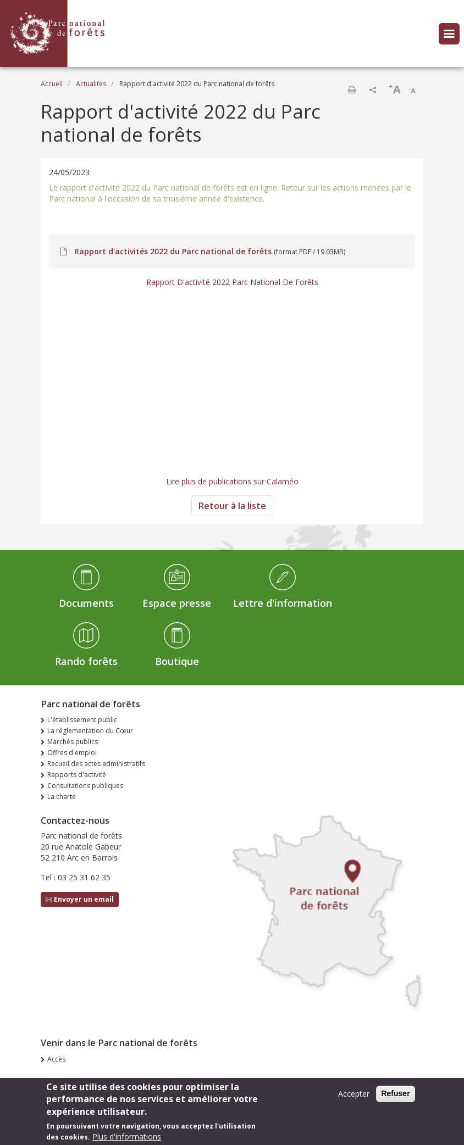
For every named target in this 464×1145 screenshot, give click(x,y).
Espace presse (176, 603)
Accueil (52, 83)
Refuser (395, 1093)
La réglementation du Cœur (90, 730)
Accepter (353, 1093)
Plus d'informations (126, 1136)
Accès (56, 1059)
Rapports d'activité (76, 774)
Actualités (91, 83)
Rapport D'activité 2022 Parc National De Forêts (232, 282)
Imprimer (351, 89)
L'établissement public (82, 719)
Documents (86, 603)
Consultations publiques (85, 785)
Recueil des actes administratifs (96, 763)
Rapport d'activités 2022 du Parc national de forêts (173, 251)
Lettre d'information (282, 603)
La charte (61, 796)
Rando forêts (86, 661)
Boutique (177, 661)
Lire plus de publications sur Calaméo (232, 481)
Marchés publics (72, 741)
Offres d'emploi (72, 752)
